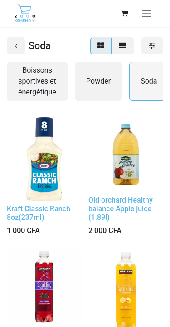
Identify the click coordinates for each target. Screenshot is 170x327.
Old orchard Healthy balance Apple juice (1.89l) (120, 209)
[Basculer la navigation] (146, 13)
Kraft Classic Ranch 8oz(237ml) (38, 213)
